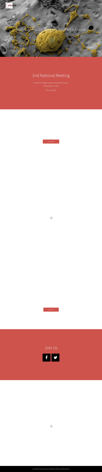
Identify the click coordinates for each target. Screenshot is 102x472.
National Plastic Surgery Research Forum (20, 5)
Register (51, 309)
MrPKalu (67, 469)
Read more (51, 141)
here (55, 447)
